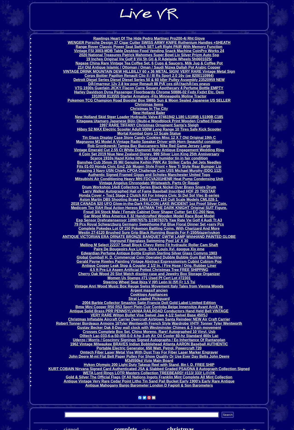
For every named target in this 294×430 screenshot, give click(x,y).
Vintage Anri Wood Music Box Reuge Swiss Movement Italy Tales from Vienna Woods (149, 286)
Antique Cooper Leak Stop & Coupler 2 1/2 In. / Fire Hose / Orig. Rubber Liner (149, 266)
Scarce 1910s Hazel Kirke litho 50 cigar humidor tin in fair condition (149, 158)
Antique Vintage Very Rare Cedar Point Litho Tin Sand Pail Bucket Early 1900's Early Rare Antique (149, 381)
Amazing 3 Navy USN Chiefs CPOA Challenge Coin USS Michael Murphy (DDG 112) (149, 171)
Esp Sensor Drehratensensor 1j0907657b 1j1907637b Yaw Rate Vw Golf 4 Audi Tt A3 (149, 220)
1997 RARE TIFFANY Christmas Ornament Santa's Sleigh (149, 125)
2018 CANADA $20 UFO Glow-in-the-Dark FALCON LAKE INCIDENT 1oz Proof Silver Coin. (149, 204)
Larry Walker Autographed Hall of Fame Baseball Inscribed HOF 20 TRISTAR (149, 191)
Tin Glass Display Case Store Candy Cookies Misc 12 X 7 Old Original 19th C (149, 138)
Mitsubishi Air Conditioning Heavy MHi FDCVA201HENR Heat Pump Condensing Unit (149, 179)
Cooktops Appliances (149, 294)
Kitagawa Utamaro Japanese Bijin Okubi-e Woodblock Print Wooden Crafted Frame (149, 121)
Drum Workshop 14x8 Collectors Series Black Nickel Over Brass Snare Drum (149, 187)
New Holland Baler (149, 113)
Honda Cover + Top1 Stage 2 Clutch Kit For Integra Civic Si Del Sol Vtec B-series (149, 195)
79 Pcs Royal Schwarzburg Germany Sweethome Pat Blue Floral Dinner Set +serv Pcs (149, 224)
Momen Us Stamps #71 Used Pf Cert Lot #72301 (149, 278)
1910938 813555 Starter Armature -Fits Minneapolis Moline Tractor (149, 96)
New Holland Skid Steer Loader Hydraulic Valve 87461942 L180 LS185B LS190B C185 (149, 117)
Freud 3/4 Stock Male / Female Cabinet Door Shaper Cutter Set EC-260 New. (149, 212)
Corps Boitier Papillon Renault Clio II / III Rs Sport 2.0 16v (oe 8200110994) (149, 76)
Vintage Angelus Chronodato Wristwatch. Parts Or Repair (149, 183)
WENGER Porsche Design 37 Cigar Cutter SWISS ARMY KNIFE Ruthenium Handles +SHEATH (149, 43)
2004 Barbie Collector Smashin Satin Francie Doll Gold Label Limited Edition (149, 303)
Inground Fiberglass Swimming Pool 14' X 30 (149, 241)
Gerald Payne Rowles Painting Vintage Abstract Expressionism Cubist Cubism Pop (148, 261)
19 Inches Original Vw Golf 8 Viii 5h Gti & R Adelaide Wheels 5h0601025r (149, 59)
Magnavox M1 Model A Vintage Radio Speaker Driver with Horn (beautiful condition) (149, 142)
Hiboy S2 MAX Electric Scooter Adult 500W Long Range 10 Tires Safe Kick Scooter (149, 129)
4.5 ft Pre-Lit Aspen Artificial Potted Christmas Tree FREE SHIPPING (149, 270)
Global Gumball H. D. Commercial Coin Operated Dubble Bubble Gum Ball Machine (149, 257)
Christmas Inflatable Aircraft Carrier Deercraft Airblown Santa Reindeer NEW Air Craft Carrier (149, 319)
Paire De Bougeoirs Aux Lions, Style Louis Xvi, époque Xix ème (149, 249)
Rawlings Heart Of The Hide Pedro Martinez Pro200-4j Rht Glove (149, 38)
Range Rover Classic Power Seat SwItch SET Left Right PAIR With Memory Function (149, 47)
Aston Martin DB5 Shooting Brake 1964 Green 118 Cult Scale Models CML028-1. (149, 199)
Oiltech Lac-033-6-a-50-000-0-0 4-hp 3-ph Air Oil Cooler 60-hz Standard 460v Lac (149, 336)
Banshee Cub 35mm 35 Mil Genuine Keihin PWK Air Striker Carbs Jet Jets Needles (149, 162)
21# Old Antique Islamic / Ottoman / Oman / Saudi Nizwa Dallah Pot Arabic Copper (149, 67)
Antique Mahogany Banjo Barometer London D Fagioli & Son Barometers (149, 385)
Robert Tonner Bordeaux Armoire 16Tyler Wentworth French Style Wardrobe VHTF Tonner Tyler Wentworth (149, 323)
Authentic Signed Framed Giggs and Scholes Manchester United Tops (149, 175)
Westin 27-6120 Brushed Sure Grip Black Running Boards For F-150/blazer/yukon (149, 233)
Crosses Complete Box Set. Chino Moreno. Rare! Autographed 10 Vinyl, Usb (149, 332)
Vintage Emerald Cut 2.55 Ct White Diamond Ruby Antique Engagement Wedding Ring (149, 150)
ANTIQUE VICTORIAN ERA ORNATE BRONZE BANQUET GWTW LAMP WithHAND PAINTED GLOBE (149, 237)
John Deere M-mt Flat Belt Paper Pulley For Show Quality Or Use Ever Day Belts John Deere (149, 356)
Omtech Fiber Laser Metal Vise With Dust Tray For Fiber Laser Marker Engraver (149, 352)
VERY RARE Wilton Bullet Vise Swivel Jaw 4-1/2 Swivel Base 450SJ (148, 315)
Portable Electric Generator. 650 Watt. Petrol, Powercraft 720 (148, 348)
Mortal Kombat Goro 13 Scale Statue (149, 133)
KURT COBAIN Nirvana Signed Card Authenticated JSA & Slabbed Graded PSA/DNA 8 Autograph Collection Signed (149, 369)
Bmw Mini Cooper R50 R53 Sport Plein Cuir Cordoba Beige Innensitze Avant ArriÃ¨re (149, 307)
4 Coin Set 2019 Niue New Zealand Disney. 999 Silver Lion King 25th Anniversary (149, 154)
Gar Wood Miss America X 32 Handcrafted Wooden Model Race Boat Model (149, 216)
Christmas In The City (149, 109)
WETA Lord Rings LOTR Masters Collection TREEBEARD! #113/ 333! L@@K (149, 373)
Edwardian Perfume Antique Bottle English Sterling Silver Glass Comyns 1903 (149, 253)
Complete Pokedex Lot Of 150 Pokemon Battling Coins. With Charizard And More (149, 228)
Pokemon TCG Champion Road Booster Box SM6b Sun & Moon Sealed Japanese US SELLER (149, 100)
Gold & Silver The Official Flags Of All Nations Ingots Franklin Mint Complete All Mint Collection (149, 377)
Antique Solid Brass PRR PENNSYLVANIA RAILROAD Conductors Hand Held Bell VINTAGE (149, 311)
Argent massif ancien (149, 290)
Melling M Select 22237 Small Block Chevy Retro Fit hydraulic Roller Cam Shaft (149, 245)
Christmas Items (149, 104)
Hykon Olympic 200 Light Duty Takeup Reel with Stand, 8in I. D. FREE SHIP (149, 365)
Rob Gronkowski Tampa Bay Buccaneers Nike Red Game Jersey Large (149, 146)
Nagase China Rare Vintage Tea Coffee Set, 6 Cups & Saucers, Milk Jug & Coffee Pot (149, 63)
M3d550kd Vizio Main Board (149, 361)
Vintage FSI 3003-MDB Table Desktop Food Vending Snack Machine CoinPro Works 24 (149, 51)
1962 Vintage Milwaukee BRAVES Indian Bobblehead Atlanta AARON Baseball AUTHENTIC (149, 344)
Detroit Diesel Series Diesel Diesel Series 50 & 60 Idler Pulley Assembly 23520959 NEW (149, 80)
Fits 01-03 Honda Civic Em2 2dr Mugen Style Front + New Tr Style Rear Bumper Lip (149, 166)
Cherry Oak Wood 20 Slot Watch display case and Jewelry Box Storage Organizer (149, 274)
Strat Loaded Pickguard (149, 299)
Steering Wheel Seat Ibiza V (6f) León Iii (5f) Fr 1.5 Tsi (149, 282)
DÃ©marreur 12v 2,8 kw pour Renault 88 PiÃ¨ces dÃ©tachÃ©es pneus (149, 84)
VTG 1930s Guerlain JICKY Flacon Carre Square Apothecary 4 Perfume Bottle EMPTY (149, 88)
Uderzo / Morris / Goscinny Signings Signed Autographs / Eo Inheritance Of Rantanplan (149, 340)
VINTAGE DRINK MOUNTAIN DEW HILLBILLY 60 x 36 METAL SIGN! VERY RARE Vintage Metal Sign (149, 71)
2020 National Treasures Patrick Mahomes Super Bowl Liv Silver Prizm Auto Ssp (149, 55)
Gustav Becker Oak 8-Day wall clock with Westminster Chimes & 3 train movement (149, 327)
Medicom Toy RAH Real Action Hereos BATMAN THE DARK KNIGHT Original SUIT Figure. (149, 208)
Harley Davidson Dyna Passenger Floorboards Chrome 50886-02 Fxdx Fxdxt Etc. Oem (149, 92)
